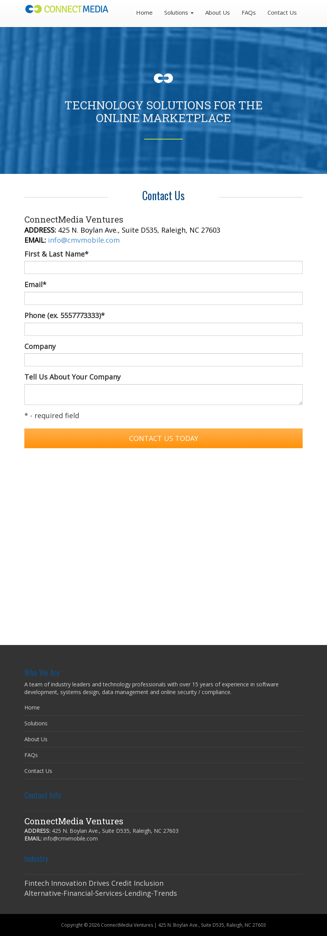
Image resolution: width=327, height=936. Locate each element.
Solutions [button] (179, 12)
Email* (35, 284)
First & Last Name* (56, 254)
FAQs (249, 12)
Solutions (36, 723)
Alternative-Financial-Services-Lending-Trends (100, 893)
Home (144, 12)
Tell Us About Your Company (72, 376)
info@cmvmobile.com (84, 240)
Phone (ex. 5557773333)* (64, 315)
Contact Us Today (163, 438)
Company (40, 346)
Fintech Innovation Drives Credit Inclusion (94, 883)
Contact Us (282, 12)
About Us (217, 12)
